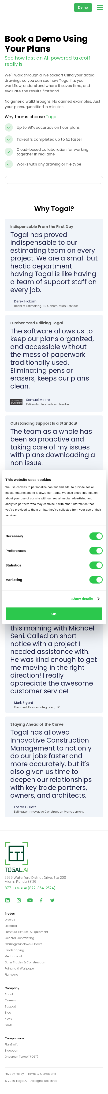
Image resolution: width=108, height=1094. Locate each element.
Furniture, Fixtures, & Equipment (26, 932)
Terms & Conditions (42, 1073)
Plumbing (11, 974)
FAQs (8, 1024)
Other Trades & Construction (25, 962)
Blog (8, 1012)
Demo (83, 7)
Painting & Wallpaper (20, 968)
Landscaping (14, 950)
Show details (82, 599)
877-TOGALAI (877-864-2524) (30, 888)
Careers (10, 1000)
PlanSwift (11, 1044)
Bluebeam (12, 1050)
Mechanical (13, 956)
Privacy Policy (14, 1073)
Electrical (11, 925)
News (8, 1018)
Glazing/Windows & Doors (23, 944)
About (9, 994)
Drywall (10, 919)
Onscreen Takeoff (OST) (21, 1056)
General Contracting (19, 938)
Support (10, 1006)
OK (54, 613)
